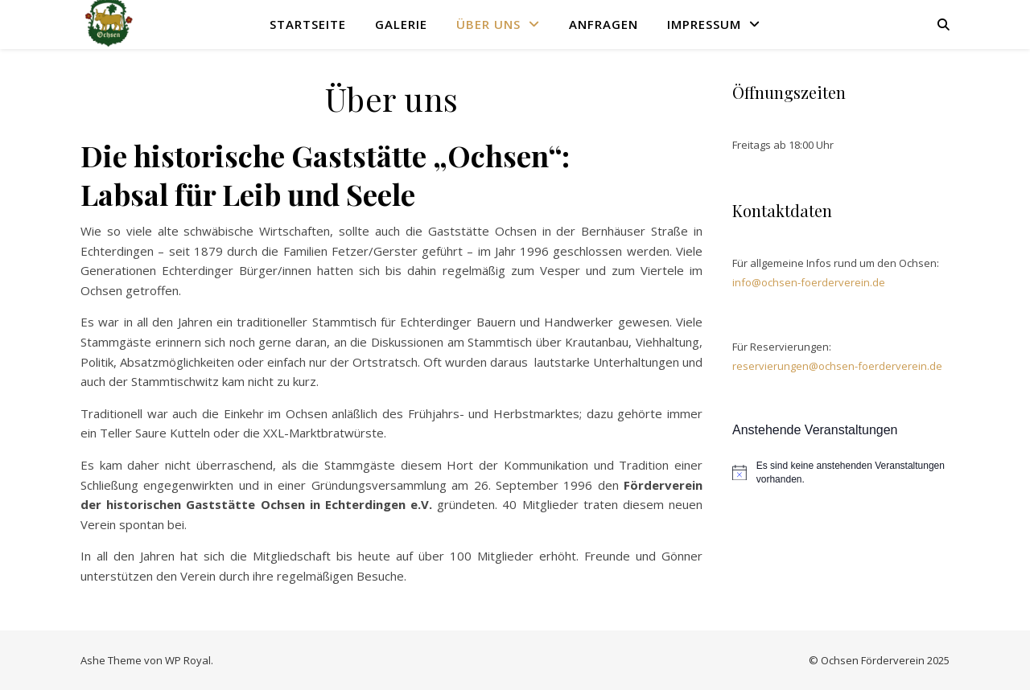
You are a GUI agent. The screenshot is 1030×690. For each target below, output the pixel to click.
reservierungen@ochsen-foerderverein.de (837, 366)
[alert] (841, 472)
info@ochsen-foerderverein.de (808, 282)
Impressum (704, 24)
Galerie (401, 24)
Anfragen (603, 24)
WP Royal (188, 660)
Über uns (488, 24)
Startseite (308, 24)
